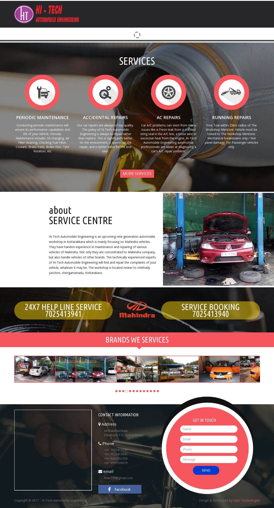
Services (223, 6)
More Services (137, 173)
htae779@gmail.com (118, 478)
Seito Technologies (246, 500)
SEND (206, 470)
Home (167, 6)
